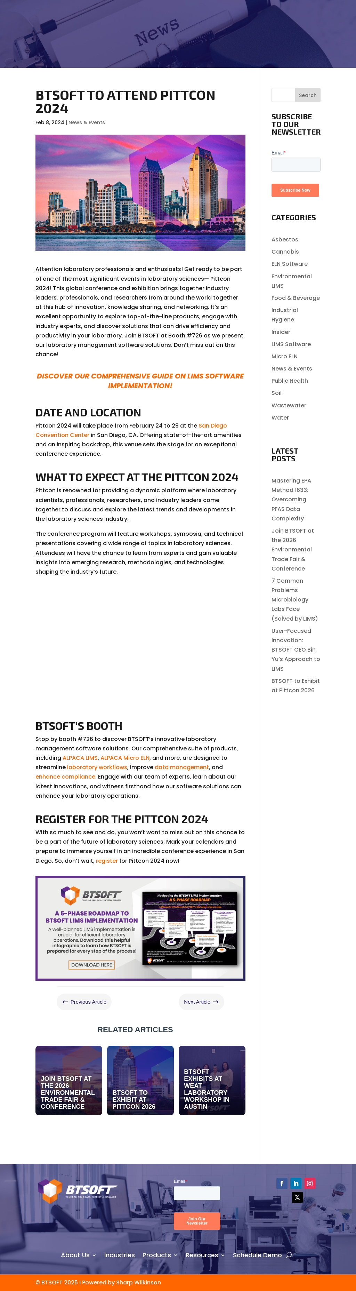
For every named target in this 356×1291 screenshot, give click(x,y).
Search (308, 95)
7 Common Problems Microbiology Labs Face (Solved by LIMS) (295, 600)
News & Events (86, 122)
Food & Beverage (296, 298)
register (107, 861)
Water (280, 418)
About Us (75, 1254)
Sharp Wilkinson (138, 1282)
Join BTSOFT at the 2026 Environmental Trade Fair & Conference (293, 550)
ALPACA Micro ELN (124, 758)
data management (182, 767)
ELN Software (290, 264)
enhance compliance (65, 777)
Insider (281, 332)
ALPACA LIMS (80, 758)
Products (157, 1254)
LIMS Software (291, 344)
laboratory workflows (97, 767)
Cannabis (285, 252)
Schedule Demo (257, 1254)
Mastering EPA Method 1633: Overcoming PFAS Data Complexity (291, 500)
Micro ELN (285, 356)
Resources (202, 1254)
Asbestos (285, 240)
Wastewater (289, 405)
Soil (277, 393)
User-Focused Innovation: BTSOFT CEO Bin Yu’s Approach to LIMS (296, 650)
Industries (119, 1254)
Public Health (290, 381)
